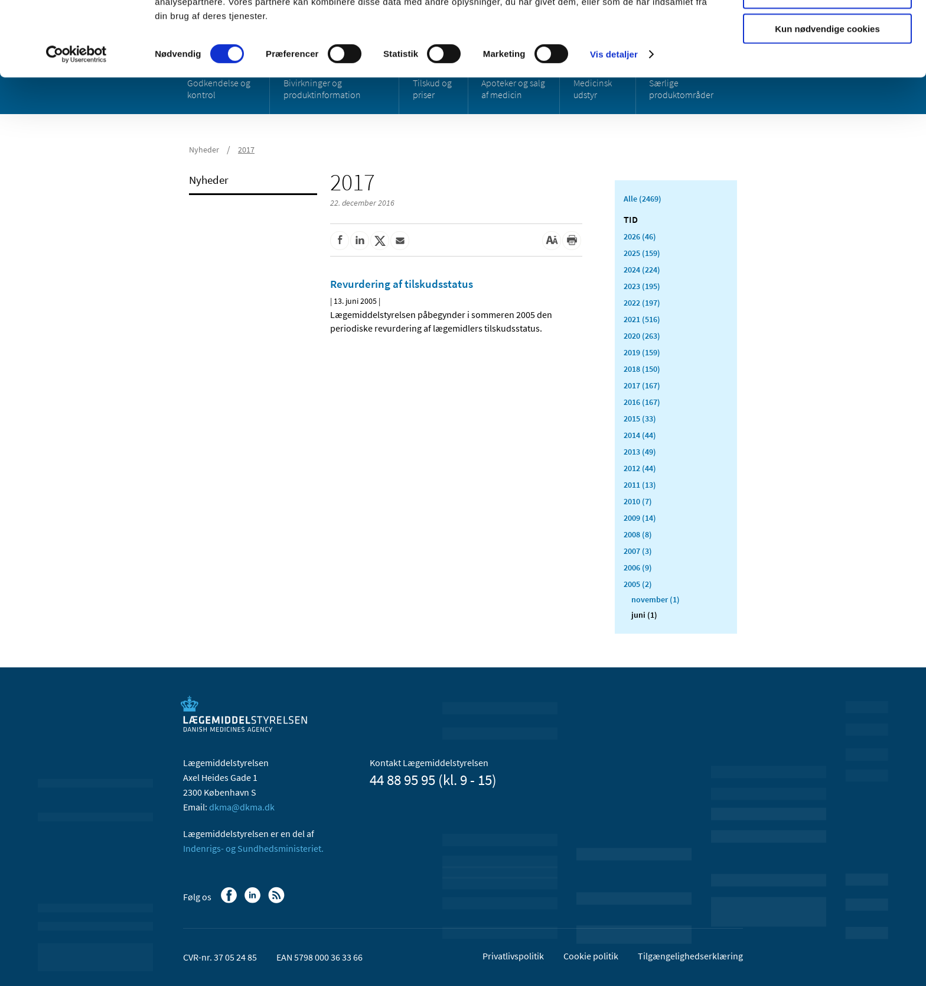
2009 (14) (640, 518)
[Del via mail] (399, 240)
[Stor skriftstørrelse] (551, 240)
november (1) (655, 599)
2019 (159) (642, 352)
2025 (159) (642, 253)
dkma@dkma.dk (242, 807)
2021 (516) (642, 319)
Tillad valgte (827, 64)
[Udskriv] (571, 240)
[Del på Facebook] (339, 240)
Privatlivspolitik (513, 956)
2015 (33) (640, 418)
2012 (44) (640, 468)
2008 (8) (638, 534)
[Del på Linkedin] (359, 240)
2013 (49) (640, 451)
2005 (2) (638, 584)
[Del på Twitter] (379, 240)
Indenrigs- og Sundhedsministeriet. (253, 848)
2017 (246, 149)
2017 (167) (642, 385)
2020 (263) (642, 335)
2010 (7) (638, 501)
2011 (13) (640, 484)
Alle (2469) (642, 198)
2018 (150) (642, 369)
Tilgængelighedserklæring (690, 956)
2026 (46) (640, 236)
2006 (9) (638, 567)
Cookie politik (590, 956)
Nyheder (204, 149)
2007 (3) (638, 551)
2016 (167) (642, 402)
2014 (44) (640, 435)
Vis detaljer (614, 124)
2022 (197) (642, 302)
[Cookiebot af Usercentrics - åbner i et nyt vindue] (76, 124)
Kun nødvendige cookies (827, 98)
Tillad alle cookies (827, 29)
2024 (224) (642, 269)
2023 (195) (642, 286)
